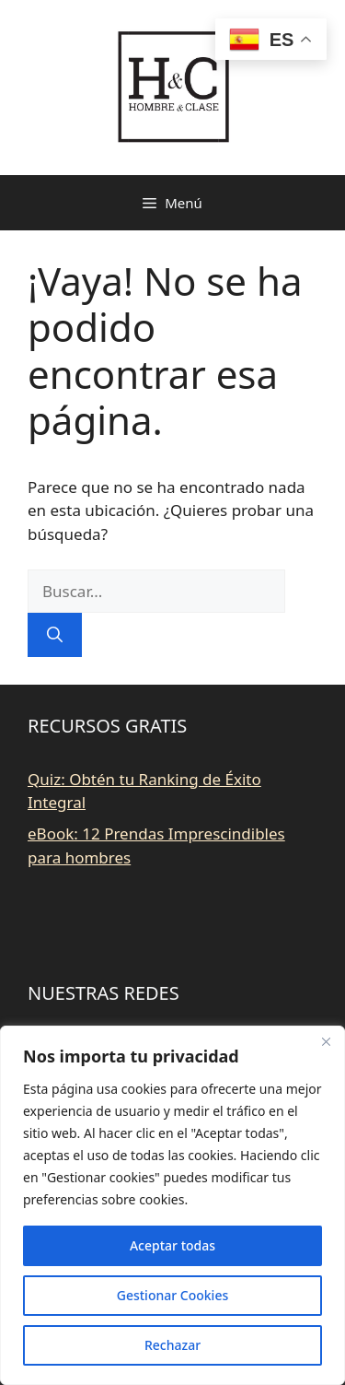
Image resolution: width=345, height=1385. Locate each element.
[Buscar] (55, 635)
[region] (172, 1205)
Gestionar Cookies (173, 1295)
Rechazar (172, 1345)
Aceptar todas (172, 1245)
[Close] (326, 1041)
